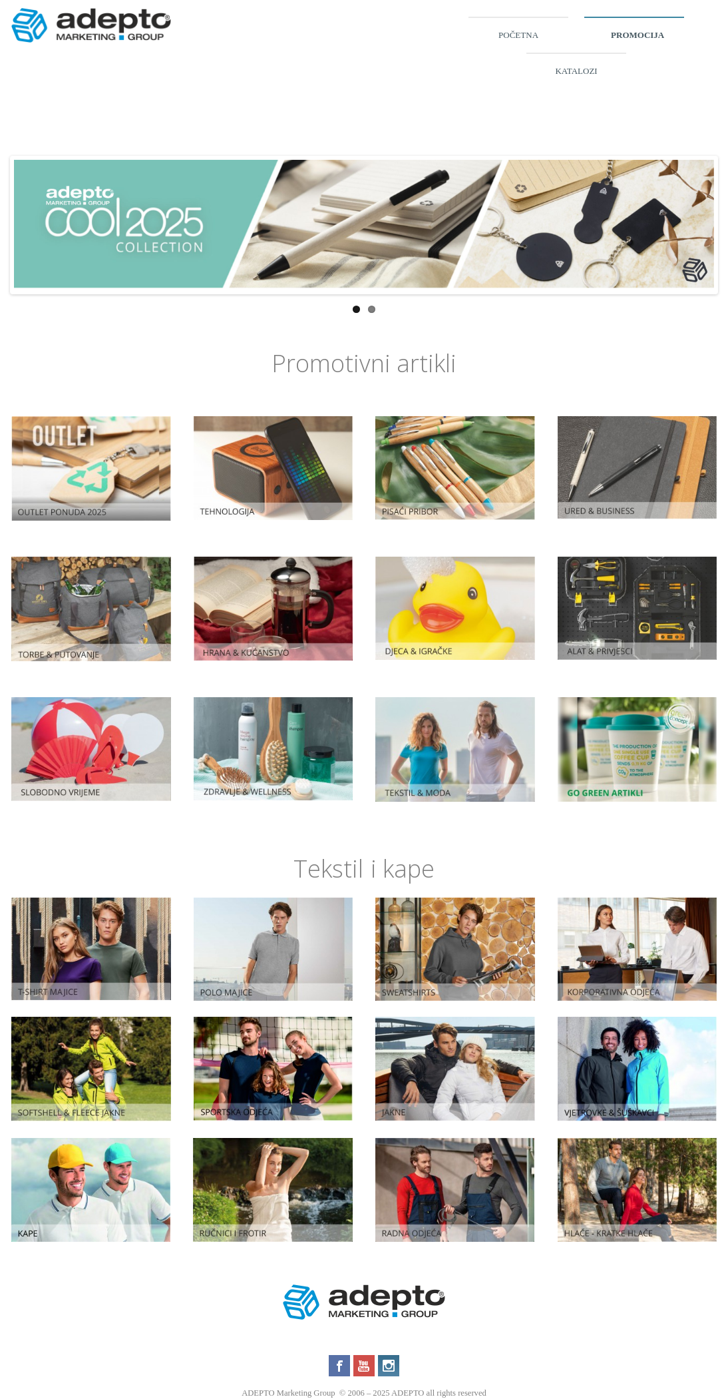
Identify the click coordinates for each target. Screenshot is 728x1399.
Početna (518, 35)
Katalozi (576, 71)
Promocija (637, 35)
